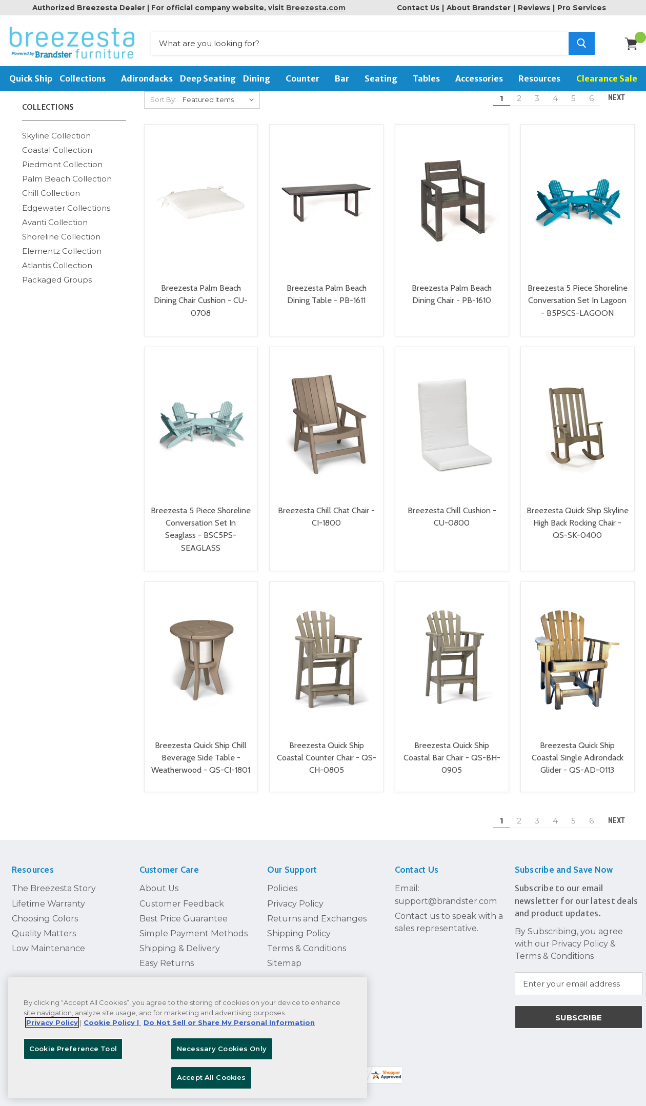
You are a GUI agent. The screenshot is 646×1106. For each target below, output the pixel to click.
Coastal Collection (57, 141)
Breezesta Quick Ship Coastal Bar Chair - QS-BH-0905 (451, 748)
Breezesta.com (316, 8)
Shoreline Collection (61, 227)
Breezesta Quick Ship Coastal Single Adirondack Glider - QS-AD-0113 (577, 748)
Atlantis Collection (57, 256)
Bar (346, 78)
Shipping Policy (299, 924)
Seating (385, 78)
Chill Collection (51, 184)
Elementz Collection (62, 242)
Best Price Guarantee (183, 909)
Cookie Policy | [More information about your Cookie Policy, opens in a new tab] (112, 1022)
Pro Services (581, 8)
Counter (307, 78)
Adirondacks (147, 78)
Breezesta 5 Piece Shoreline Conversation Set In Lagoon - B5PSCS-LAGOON (578, 291)
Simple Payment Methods (193, 924)
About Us (158, 879)
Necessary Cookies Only (222, 1048)
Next (621, 811)
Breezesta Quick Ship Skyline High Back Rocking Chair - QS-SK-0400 (578, 513)
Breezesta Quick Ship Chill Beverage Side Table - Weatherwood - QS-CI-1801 (200, 748)
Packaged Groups (57, 270)
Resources (543, 78)
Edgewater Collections (66, 198)
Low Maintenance (48, 939)
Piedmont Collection (62, 155)
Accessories (483, 78)
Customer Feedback (181, 894)
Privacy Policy (295, 894)
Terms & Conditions (306, 939)
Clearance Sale (606, 78)
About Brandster (479, 8)
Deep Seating (208, 78)
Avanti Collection (55, 212)
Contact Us (418, 8)
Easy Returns (166, 954)
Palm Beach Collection (67, 169)
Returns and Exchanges (317, 909)
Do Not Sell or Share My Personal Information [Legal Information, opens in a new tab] (229, 1022)
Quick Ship (30, 78)
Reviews (534, 8)
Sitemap (284, 954)
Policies (282, 879)
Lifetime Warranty (48, 894)
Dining (260, 78)
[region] (187, 1037)
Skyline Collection (56, 126)
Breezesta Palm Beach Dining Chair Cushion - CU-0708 (201, 291)
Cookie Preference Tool (73, 1048)
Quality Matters (44, 924)
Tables (430, 78)
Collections (86, 78)
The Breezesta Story (54, 879)
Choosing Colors (45, 909)
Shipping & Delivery (179, 939)
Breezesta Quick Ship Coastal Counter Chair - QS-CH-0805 (326, 748)
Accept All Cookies (211, 1077)
